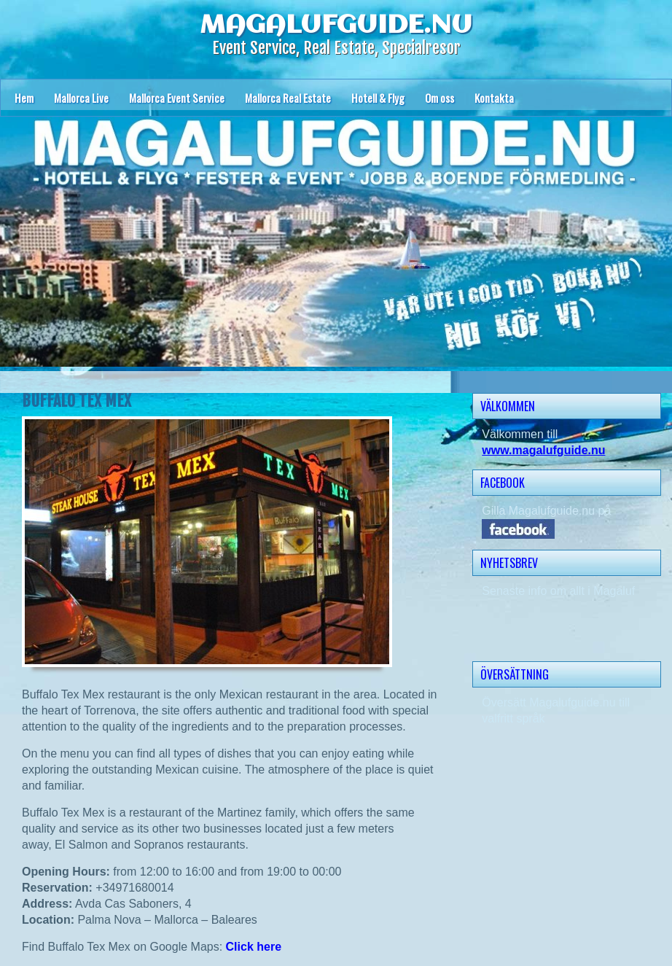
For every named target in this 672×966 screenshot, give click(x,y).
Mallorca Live (81, 98)
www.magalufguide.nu (543, 450)
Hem (24, 98)
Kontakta (494, 98)
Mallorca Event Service (176, 98)
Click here (253, 946)
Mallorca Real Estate (288, 98)
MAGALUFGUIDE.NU (336, 25)
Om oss (439, 98)
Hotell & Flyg (378, 98)
